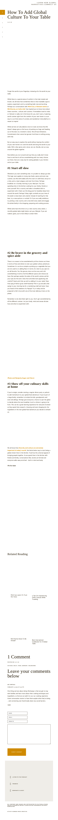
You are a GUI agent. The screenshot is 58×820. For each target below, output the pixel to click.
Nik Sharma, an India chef (16, 109)
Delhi (15, 665)
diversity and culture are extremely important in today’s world (25, 449)
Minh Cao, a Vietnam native (37, 106)
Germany (25, 665)
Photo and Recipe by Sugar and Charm (20, 378)
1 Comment (18, 656)
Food (19, 665)
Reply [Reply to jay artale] (9, 705)
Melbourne (32, 665)
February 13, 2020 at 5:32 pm (15, 687)
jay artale (11, 685)
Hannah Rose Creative (19, 811)
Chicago (10, 665)
